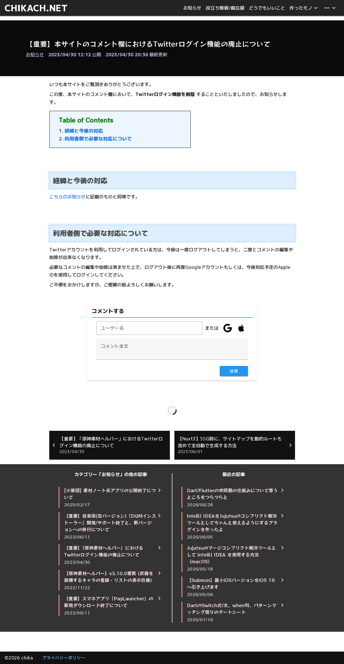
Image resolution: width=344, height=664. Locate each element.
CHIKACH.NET (36, 8)
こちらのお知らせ (67, 197)
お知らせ (35, 55)
